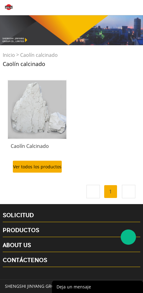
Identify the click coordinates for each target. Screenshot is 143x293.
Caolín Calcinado (30, 146)
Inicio (9, 55)
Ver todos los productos (37, 167)
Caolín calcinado (39, 55)
